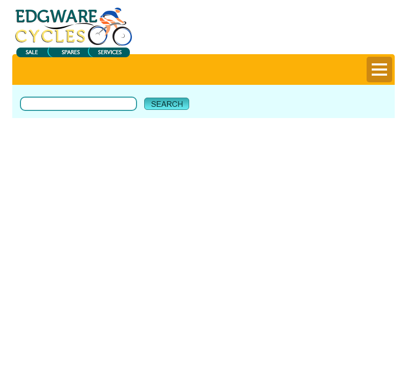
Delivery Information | (345, 40)
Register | (295, 40)
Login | (265, 40)
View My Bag (344, 16)
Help (386, 40)
